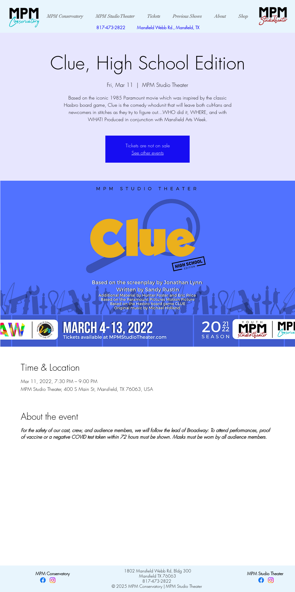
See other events (148, 152)
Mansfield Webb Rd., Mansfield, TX (168, 27)
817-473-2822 (110, 27)
